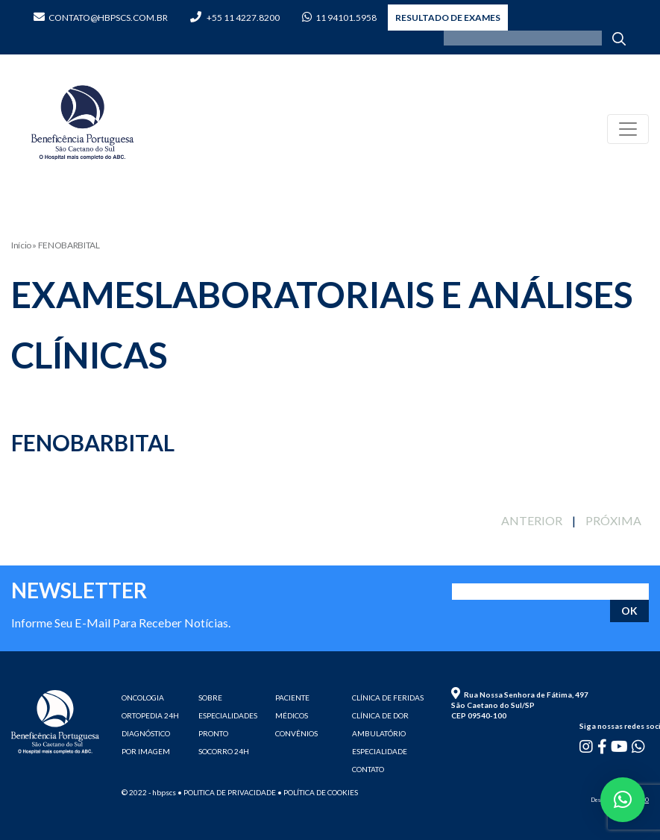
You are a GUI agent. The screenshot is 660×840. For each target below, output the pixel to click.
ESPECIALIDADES (227, 715)
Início (21, 245)
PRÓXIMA (613, 520)
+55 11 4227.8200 (235, 17)
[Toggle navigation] (628, 129)
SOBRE (210, 697)
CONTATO (368, 769)
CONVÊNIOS (296, 733)
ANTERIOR (531, 520)
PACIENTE (292, 697)
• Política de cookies (317, 792)
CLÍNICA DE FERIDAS (388, 697)
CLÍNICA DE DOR (380, 715)
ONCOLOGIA (143, 697)
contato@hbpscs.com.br (101, 17)
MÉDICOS (291, 715)
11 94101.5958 (339, 17)
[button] (622, 799)
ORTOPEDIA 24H (150, 715)
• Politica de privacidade (226, 792)
